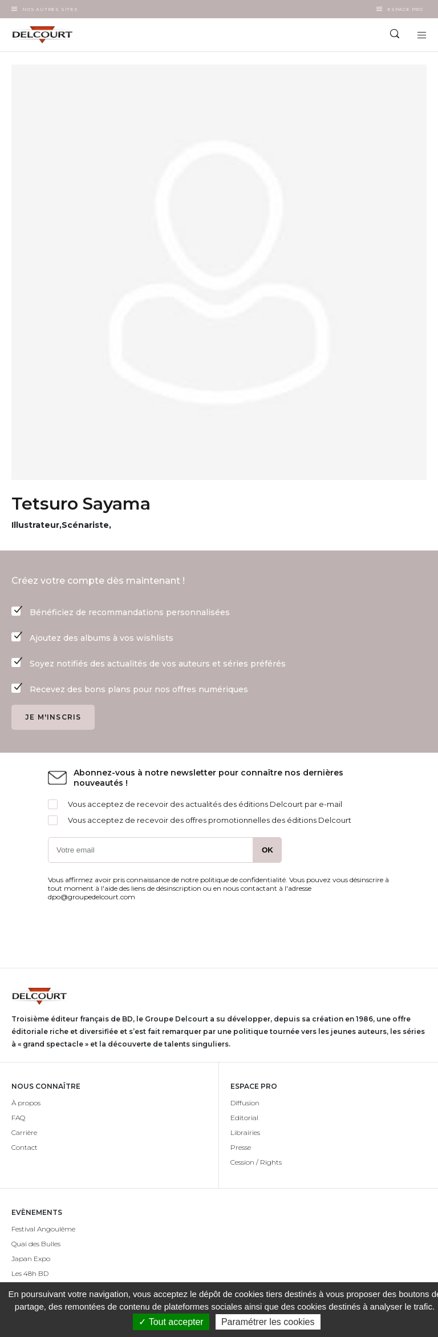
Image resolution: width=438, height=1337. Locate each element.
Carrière (24, 1132)
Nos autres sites (50, 9)
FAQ (18, 1117)
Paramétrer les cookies (268, 1322)
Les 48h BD (29, 1273)
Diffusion (244, 1102)
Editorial (244, 1117)
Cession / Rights (256, 1162)
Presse (240, 1147)
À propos (25, 1102)
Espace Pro (405, 9)
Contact (24, 1147)
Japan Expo (30, 1258)
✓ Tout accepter (171, 1322)
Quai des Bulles (35, 1243)
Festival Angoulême (43, 1229)
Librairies (245, 1132)
